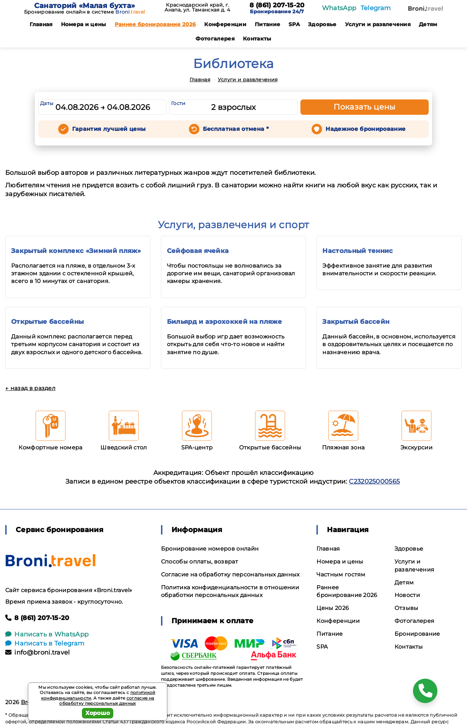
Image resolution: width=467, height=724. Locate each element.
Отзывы (407, 608)
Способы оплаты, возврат (199, 561)
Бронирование (417, 633)
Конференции (225, 24)
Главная (41, 24)
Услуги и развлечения (378, 24)
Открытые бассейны (47, 322)
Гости (178, 103)
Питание (267, 24)
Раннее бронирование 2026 (155, 24)
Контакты (257, 38)
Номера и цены (83, 24)
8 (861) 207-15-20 (277, 5)
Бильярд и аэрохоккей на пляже (224, 322)
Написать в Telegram (44, 643)
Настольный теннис (357, 251)
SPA (294, 24)
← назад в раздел (30, 388)
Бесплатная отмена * (236, 129)
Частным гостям (340, 574)
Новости (407, 595)
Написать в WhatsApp (47, 634)
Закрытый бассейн (355, 322)
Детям (428, 24)
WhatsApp (339, 8)
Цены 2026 (332, 608)
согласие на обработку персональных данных (106, 700)
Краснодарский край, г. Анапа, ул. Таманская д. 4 (197, 7)
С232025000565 (374, 481)
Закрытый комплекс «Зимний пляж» (76, 251)
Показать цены (365, 107)
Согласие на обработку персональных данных (230, 574)
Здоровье (322, 24)
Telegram (376, 8)
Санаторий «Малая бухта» (84, 5)
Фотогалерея (215, 38)
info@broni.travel (37, 652)
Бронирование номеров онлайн (210, 548)
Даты (46, 103)
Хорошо (97, 713)
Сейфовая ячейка (198, 251)
